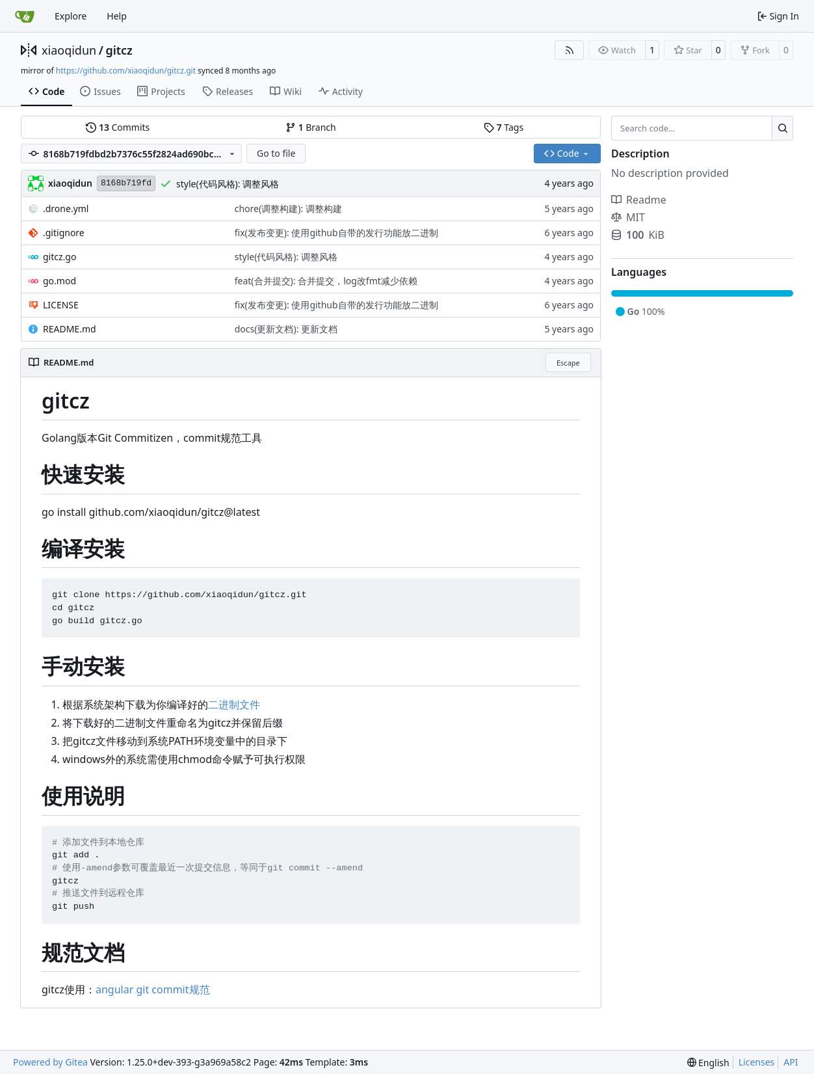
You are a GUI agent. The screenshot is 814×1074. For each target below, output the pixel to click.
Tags (503, 127)
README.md (69, 329)
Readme (638, 199)
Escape (568, 363)
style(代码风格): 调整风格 (227, 184)
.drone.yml (65, 208)
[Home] (25, 16)
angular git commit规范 (153, 989)
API (790, 1062)
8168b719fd (126, 183)
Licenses (757, 1062)
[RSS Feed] (569, 50)
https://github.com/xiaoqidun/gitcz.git (126, 70)
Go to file (276, 153)
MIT (628, 217)
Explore (70, 16)
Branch (310, 127)
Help (117, 16)
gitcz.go (59, 256)
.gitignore (64, 232)
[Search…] (782, 128)
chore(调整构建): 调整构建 (288, 208)
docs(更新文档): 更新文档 (286, 329)
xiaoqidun (69, 50)
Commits (118, 127)
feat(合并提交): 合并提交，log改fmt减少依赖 (326, 281)
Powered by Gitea (50, 1062)
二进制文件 (234, 704)
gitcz (118, 50)
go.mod (59, 281)
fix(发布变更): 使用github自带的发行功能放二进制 (336, 232)
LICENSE (61, 305)
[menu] (708, 1062)
